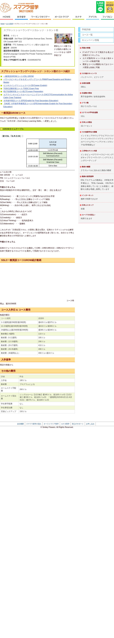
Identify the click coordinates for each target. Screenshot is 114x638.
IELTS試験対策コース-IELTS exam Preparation (23, 91)
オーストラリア (62, 18)
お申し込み (90, 424)
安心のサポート (78, 424)
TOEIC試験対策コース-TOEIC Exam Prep (21, 88)
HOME (7, 18)
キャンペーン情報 (90, 40)
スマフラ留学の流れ (33, 424)
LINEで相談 (100, 7)
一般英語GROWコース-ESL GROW (18, 76)
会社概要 (20, 424)
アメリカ (92, 18)
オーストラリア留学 (51, 424)
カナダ (78, 18)
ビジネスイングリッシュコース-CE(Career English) (25, 85)
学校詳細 (86, 29)
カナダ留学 (9, 24)
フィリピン (107, 18)
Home (2, 24)
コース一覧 (87, 35)
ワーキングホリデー (40, 18)
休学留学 (21, 18)
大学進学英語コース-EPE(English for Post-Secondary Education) (30, 101)
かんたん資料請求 (110, 7)
